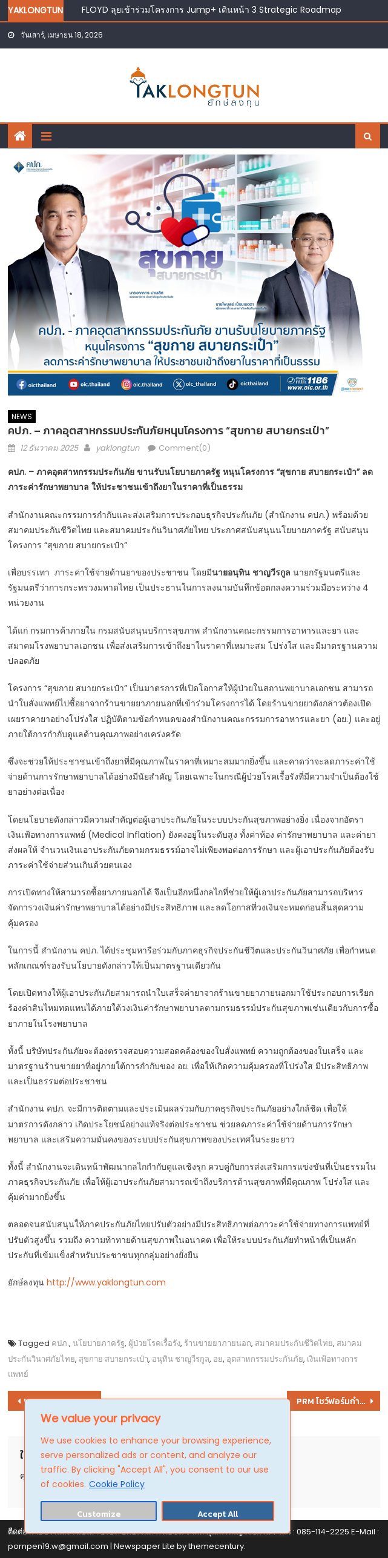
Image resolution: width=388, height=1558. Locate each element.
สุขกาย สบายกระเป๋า (113, 1359)
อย (218, 1359)
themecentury (216, 1546)
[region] (157, 1466)
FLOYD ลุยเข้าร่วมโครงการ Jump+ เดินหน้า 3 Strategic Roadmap (211, 10)
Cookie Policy (117, 1484)
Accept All (217, 1514)
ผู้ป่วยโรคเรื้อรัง (154, 1343)
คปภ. (60, 1343)
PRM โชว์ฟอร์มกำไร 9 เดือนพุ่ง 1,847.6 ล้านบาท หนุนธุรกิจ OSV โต (338, 1401)
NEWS (22, 416)
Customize (98, 1514)
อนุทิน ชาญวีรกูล (180, 1359)
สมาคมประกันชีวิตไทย (294, 1343)
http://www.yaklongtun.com (106, 1282)
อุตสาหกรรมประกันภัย (264, 1359)
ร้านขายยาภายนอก (217, 1343)
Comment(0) (185, 448)
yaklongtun (117, 448)
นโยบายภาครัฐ (99, 1343)
